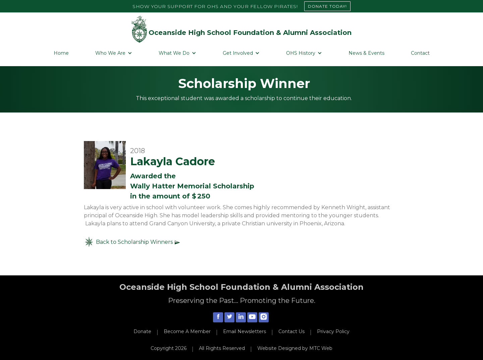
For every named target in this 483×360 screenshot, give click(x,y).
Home (61, 53)
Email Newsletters (244, 331)
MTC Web (320, 348)
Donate (142, 331)
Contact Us (291, 331)
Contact (420, 53)
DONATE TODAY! (327, 6)
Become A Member (187, 331)
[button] (114, 53)
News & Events (366, 53)
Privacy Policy (333, 331)
